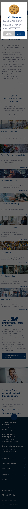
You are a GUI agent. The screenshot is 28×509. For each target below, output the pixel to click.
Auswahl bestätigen (9, 34)
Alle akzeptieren (20, 34)
